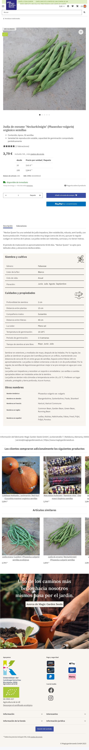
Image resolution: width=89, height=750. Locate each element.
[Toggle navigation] (3, 5)
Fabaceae (42, 266)
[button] (68, 6)
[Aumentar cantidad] (40, 195)
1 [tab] (40, 114)
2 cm (40, 302)
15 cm (40, 308)
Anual (40, 278)
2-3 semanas (43, 337)
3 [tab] (44, 114)
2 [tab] (42, 114)
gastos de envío (37, 154)
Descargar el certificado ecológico (17, 705)
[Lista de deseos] (72, 6)
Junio (40, 283)
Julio (46, 283)
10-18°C (41, 331)
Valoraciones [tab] (21, 226)
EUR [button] (60, 6)
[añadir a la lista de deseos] (80, 32)
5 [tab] (49, 114)
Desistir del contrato (44, 729)
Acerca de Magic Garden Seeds (44, 604)
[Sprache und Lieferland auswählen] (83, 6)
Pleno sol (42, 326)
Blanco (41, 272)
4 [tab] (47, 114)
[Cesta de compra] (77, 6)
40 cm (40, 320)
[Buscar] (42, 12)
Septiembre (61, 283)
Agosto (52, 283)
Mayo (40, 343)
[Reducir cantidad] (5, 195)
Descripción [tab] (8, 226)
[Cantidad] (18, 195)
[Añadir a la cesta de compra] (5, 26)
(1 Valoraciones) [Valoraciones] (16, 146)
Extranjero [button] (30, 186)
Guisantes (42, 314)
